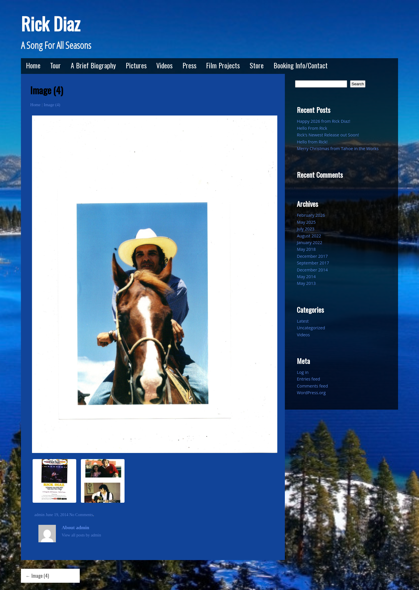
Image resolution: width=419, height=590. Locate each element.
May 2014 (306, 276)
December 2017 (312, 256)
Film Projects (223, 65)
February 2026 (311, 215)
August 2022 (309, 236)
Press (189, 65)
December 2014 (312, 270)
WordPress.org (311, 392)
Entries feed (308, 379)
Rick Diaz (50, 23)
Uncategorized (311, 327)
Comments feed (312, 386)
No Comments (81, 515)
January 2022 (309, 242)
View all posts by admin (81, 535)
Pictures (136, 65)
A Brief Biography (93, 65)
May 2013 (306, 283)
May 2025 (306, 222)
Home (33, 65)
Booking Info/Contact (301, 65)
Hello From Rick (312, 128)
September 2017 (313, 263)
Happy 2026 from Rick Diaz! (323, 121)
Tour (55, 65)
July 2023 (305, 229)
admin (39, 515)
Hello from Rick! (312, 142)
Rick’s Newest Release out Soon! (328, 135)
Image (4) (52, 104)
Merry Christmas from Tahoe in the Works (338, 148)
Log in (302, 372)
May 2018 (306, 249)
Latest (303, 321)
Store (257, 65)
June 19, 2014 (57, 515)
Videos (164, 65)
